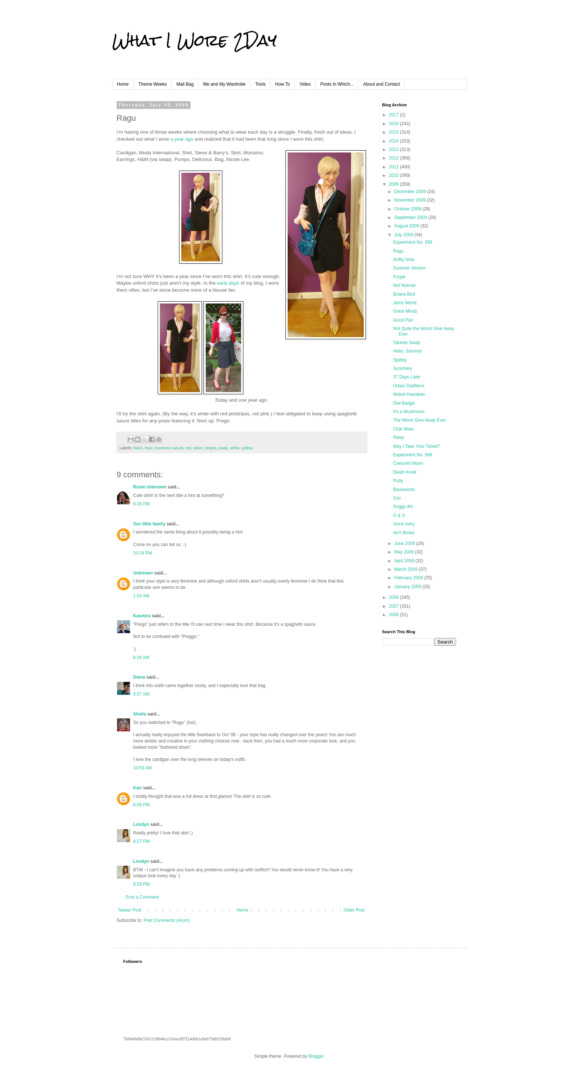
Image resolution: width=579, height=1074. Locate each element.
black (138, 448)
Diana (139, 677)
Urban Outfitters (408, 385)
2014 (394, 141)
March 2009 (406, 569)
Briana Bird (404, 294)
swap (223, 448)
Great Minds (405, 311)
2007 (394, 606)
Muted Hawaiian (409, 394)
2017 (394, 114)
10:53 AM (142, 768)
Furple (399, 276)
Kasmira (142, 615)
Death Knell (404, 472)
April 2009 (404, 560)
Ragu (398, 251)
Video (305, 84)
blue (149, 448)
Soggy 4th (403, 506)
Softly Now (403, 259)
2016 (394, 123)
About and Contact (381, 84)
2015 (394, 132)
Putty (398, 480)
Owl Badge (404, 403)
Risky (398, 437)
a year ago (181, 139)
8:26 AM (141, 657)
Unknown (143, 573)
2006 (394, 614)
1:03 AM (141, 595)
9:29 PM (141, 884)
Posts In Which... (337, 84)
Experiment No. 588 (412, 454)
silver (197, 448)
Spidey (400, 360)
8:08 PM (141, 804)
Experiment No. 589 (412, 242)
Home (123, 84)
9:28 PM (141, 504)
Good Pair (403, 320)
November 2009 (410, 200)
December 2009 (410, 191)
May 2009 (404, 552)
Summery (402, 368)
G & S (399, 515)
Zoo (397, 498)
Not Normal (404, 285)
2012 (394, 158)
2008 (394, 597)
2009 (394, 184)
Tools (260, 84)
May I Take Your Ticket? (416, 446)
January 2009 (408, 586)
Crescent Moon (408, 463)
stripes (210, 448)
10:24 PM (142, 553)
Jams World (404, 302)
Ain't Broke (403, 532)
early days (228, 283)
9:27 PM (141, 841)
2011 (394, 166)
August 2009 (407, 226)
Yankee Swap (406, 342)
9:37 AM (141, 694)
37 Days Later (407, 377)
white (234, 448)
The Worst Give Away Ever (419, 420)
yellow (247, 448)
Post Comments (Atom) (167, 920)
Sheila (139, 714)
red (188, 448)
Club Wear (403, 429)
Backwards (404, 489)
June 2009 (405, 543)
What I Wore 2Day (194, 40)
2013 (394, 149)
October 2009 (408, 209)
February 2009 (409, 577)
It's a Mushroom (408, 411)
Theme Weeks (152, 84)
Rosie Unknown (150, 487)
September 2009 (411, 217)
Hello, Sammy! (407, 351)
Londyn (141, 824)
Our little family (149, 523)
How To (282, 84)
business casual (169, 448)
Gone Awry (403, 523)
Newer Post (130, 910)
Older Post (354, 910)
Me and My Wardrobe (224, 84)
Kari (137, 787)
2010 (394, 175)
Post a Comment (142, 897)
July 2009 (404, 234)
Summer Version (409, 268)
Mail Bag (185, 84)
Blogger (315, 1056)
